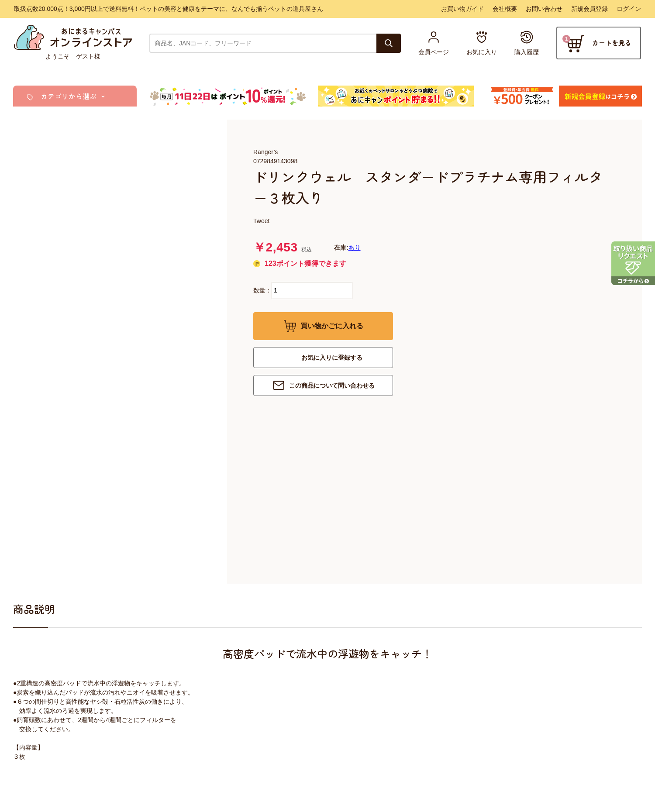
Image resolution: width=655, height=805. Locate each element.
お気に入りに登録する (331, 357)
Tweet (261, 220)
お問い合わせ (544, 8)
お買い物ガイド (462, 8)
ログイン (629, 8)
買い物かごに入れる (331, 326)
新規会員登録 (589, 8)
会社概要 (505, 8)
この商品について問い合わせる (332, 385)
